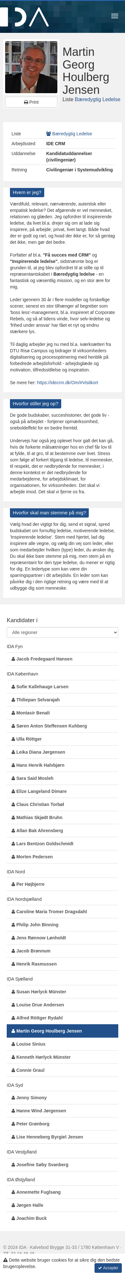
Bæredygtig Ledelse (97, 99)
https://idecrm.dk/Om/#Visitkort (67, 382)
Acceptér (108, 1268)
